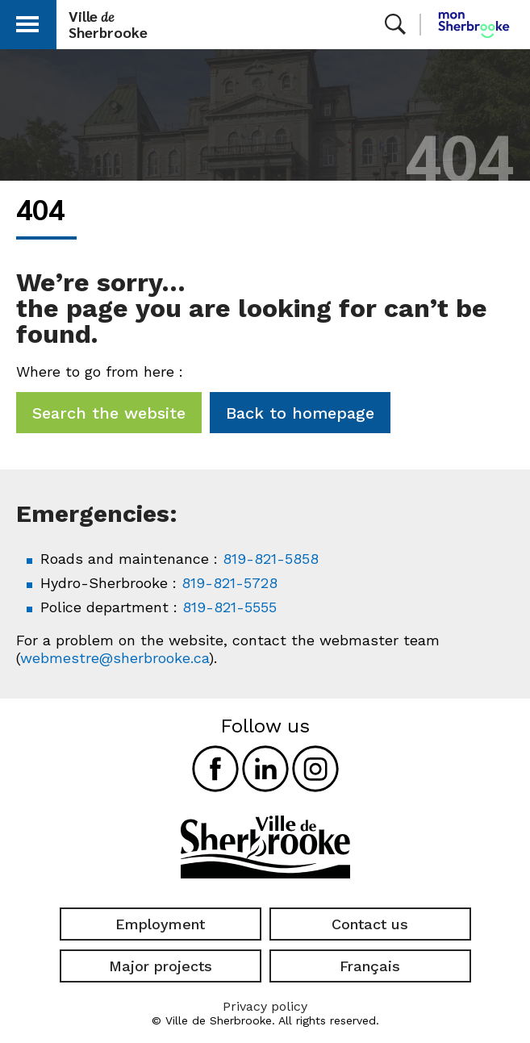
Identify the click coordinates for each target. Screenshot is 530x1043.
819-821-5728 (230, 582)
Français (370, 965)
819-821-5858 (271, 558)
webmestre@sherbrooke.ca (114, 657)
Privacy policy (265, 1006)
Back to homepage (300, 413)
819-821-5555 (229, 607)
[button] (27, 21)
